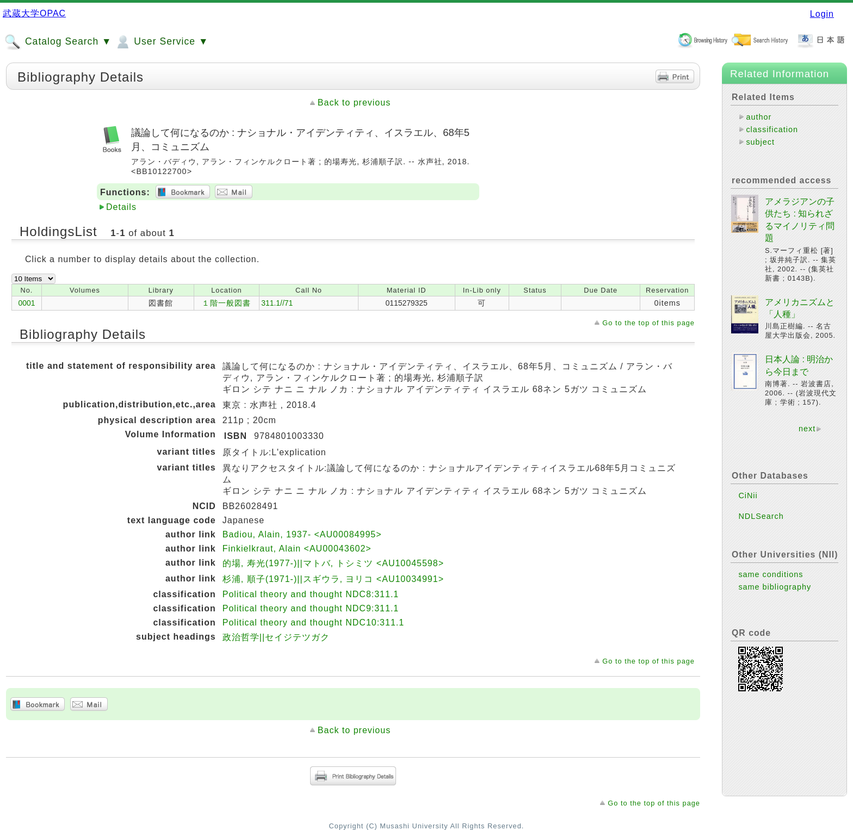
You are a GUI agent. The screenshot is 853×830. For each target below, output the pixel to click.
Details (121, 207)
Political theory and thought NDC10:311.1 (313, 622)
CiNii (747, 495)
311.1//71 (277, 303)
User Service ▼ (161, 42)
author (758, 117)
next (807, 428)
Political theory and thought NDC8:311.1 (310, 594)
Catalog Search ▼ (58, 42)
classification (772, 129)
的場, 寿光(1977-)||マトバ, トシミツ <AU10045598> (333, 563)
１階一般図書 (226, 303)
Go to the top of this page (648, 323)
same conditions (770, 574)
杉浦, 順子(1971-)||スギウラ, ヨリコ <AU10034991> (333, 579)
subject (760, 142)
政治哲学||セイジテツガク (276, 637)
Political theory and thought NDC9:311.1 (310, 608)
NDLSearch (760, 516)
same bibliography (774, 587)
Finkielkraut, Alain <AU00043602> (297, 548)
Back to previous (354, 102)
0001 (26, 303)
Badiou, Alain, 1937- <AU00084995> (302, 534)
